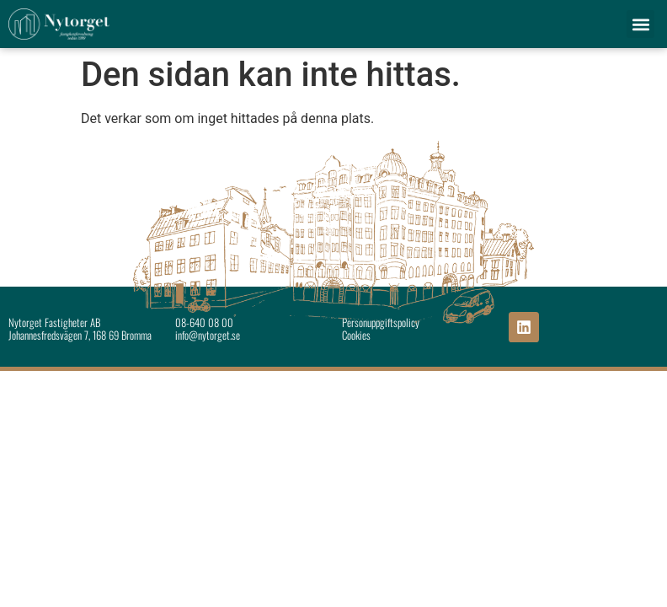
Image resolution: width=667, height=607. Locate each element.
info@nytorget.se (207, 335)
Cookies (356, 335)
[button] (640, 24)
